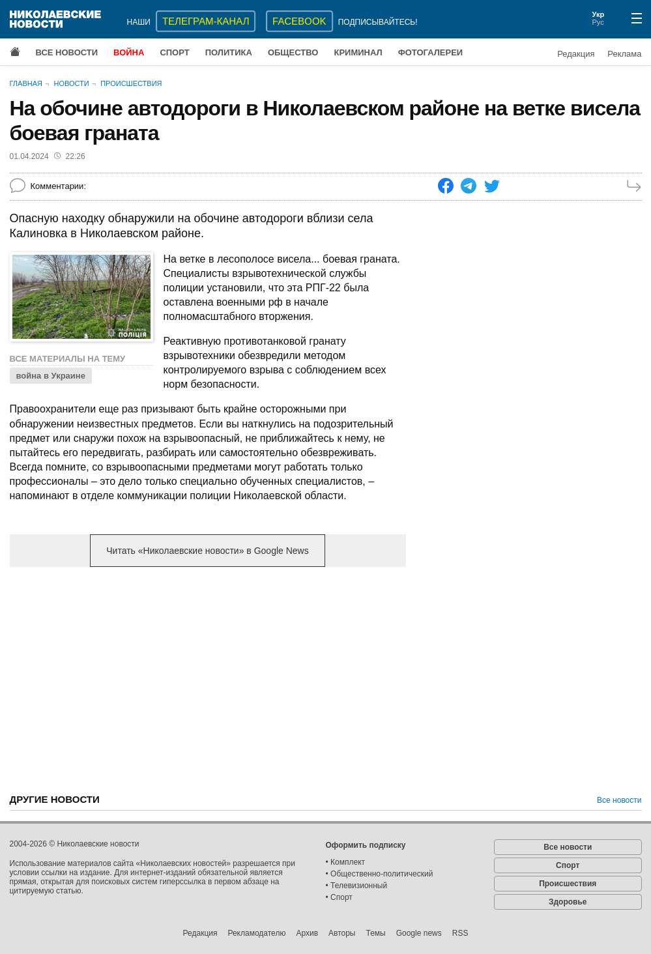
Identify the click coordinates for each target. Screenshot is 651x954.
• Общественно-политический (379, 873)
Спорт (174, 52)
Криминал (358, 52)
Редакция (575, 54)
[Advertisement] (207, 679)
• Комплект (346, 862)
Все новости (67, 52)
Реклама (624, 54)
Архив (307, 933)
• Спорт (339, 897)
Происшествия (131, 83)
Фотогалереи (430, 52)
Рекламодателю (256, 933)
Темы (375, 933)
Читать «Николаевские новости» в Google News (207, 550)
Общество (293, 52)
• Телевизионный (357, 885)
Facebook (299, 21)
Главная (26, 83)
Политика (228, 52)
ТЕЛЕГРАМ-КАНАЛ (205, 21)
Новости (71, 83)
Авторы (341, 933)
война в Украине (50, 376)
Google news (419, 933)
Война (128, 52)
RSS (460, 933)
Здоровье (568, 901)
